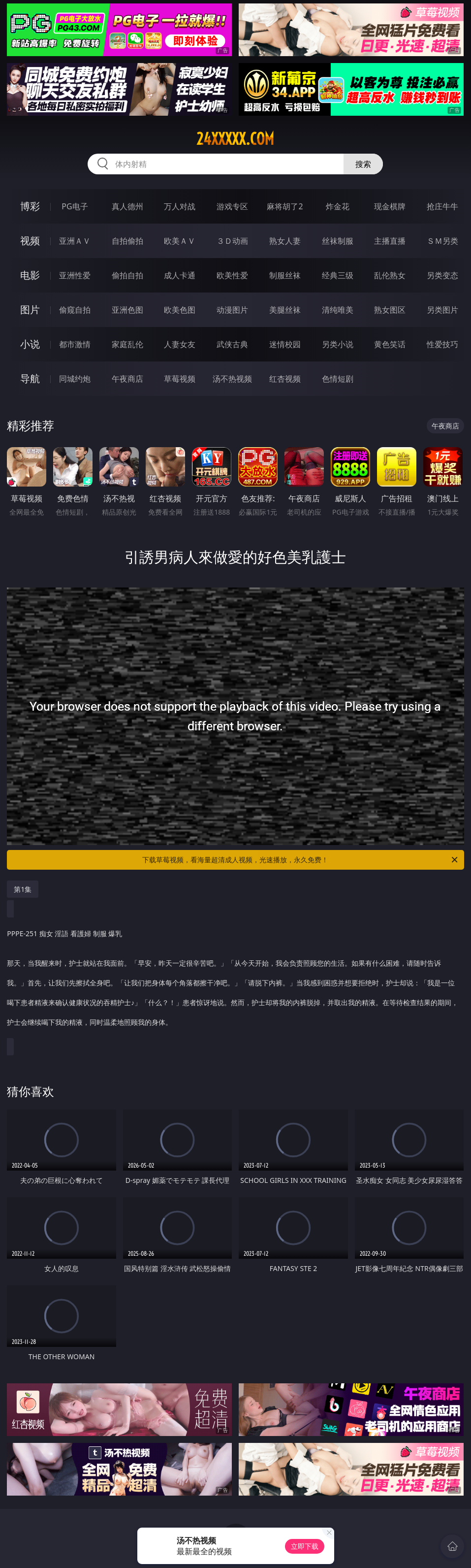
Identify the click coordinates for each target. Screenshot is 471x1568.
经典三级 (337, 275)
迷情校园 (285, 344)
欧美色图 (179, 309)
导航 (30, 378)
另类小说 (337, 344)
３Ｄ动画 (232, 240)
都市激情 (75, 344)
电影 (30, 275)
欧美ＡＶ (179, 240)
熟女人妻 (285, 240)
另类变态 (442, 275)
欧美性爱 (232, 275)
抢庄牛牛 (442, 206)
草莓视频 (179, 378)
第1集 (22, 889)
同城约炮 (75, 378)
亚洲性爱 (75, 275)
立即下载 (304, 1546)
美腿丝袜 (285, 309)
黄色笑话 (390, 344)
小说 (30, 344)
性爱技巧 (442, 344)
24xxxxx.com (235, 139)
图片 (30, 309)
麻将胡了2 (285, 206)
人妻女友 (179, 344)
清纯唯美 (337, 309)
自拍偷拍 (127, 240)
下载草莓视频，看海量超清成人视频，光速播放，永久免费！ (300, 860)
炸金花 (337, 206)
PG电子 (75, 206)
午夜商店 (127, 378)
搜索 (363, 164)
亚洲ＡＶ (75, 240)
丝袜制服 (337, 240)
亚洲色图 (127, 309)
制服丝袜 (285, 275)
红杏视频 (285, 378)
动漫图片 (232, 309)
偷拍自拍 (127, 275)
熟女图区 (390, 309)
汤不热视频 (232, 378)
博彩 (30, 206)
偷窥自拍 (75, 309)
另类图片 (442, 309)
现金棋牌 (390, 206)
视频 (30, 240)
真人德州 (127, 206)
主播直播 (390, 240)
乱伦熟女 (390, 275)
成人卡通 (179, 275)
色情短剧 (337, 378)
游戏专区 (232, 206)
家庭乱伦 (127, 344)
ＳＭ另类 (442, 240)
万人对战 (179, 206)
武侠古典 (232, 344)
